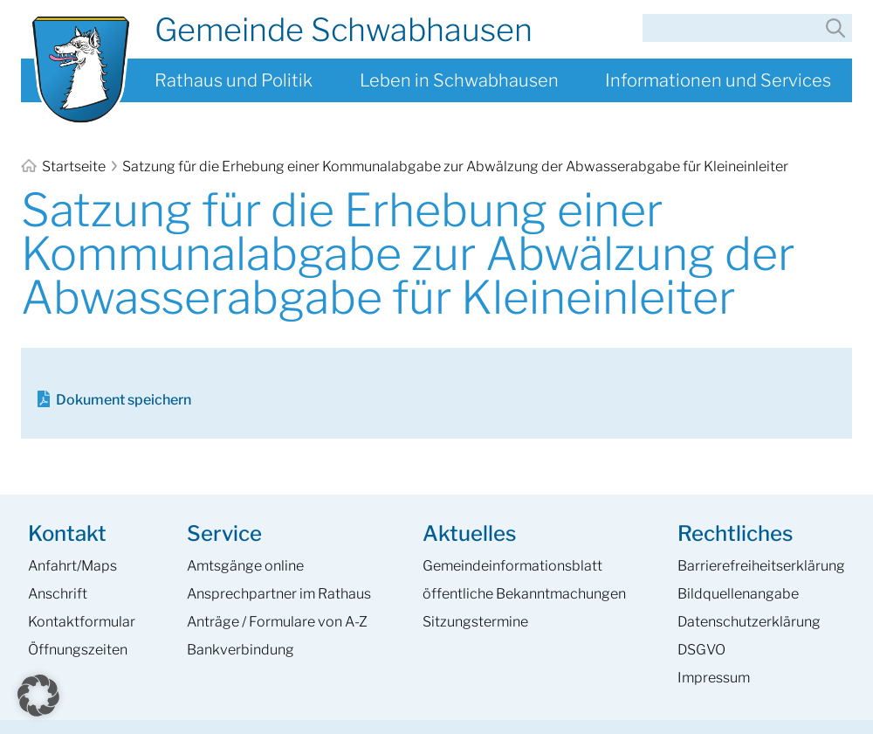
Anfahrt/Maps (72, 565)
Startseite (64, 166)
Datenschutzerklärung (749, 621)
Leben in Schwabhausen (459, 80)
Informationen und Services (718, 80)
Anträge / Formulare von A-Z (277, 621)
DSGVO (701, 649)
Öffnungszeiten (77, 649)
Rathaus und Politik (234, 80)
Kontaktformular (81, 621)
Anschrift (57, 593)
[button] (38, 695)
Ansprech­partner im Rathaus (279, 593)
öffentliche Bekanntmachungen (524, 593)
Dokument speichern (123, 399)
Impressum (713, 677)
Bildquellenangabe (738, 593)
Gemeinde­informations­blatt (512, 565)
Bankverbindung (240, 649)
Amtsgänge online (245, 565)
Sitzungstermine (475, 621)
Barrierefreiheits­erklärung (761, 565)
